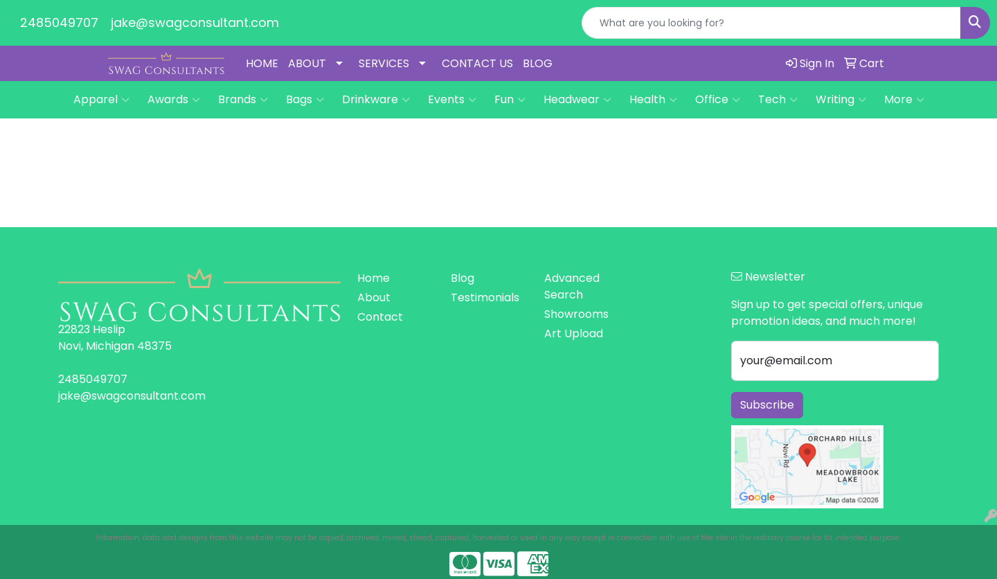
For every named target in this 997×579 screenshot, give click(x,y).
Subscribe (767, 405)
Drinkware (376, 99)
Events (452, 99)
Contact (380, 317)
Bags (305, 99)
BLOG (538, 63)
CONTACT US (477, 63)
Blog (462, 278)
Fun (510, 99)
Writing (841, 99)
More (904, 99)
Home (373, 278)
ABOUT (307, 63)
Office (717, 99)
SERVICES (384, 63)
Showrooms (576, 314)
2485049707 (59, 22)
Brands (243, 99)
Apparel (101, 99)
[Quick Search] (771, 23)
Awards (173, 99)
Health (653, 99)
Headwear (577, 99)
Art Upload (573, 333)
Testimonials (485, 297)
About (373, 297)
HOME (262, 63)
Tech (778, 99)
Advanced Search (572, 286)
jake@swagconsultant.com (195, 22)
